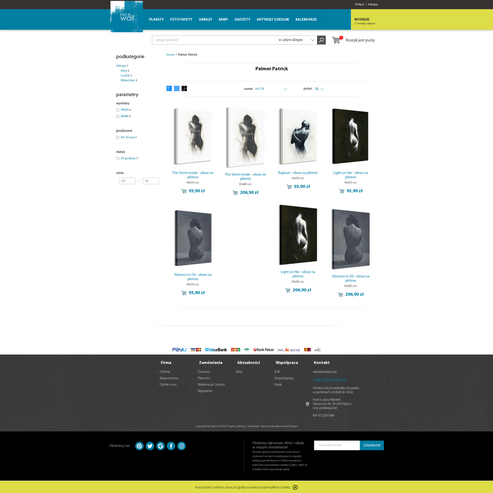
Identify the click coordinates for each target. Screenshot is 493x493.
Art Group (129, 137)
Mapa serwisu (169, 378)
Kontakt (322, 362)
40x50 (126, 110)
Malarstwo (129, 80)
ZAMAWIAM (371, 445)
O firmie (165, 371)
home (171, 55)
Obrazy (122, 66)
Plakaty (156, 20)
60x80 (126, 116)
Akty (125, 71)
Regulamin (205, 391)
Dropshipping (284, 378)
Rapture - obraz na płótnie (298, 173)
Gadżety (242, 20)
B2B (277, 371)
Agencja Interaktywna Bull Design (279, 426)
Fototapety (181, 20)
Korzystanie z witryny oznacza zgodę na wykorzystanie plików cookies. (243, 487)
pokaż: (308, 88)
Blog (239, 371)
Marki (278, 384)
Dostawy (204, 371)
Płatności (204, 378)
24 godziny (129, 158)
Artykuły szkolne (273, 20)
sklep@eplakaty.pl (325, 371)
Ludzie (126, 75)
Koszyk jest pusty (353, 40)
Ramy (223, 20)
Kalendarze (306, 20)
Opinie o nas (168, 384)
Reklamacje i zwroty (211, 384)
